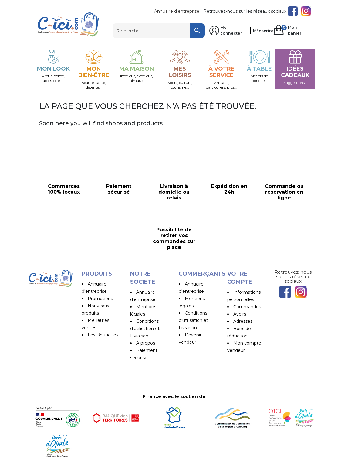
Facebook (293, 11)
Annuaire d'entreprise (176, 11)
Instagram (306, 11)
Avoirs (239, 314)
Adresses (242, 321)
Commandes (247, 306)
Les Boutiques (103, 335)
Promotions (100, 298)
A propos (145, 343)
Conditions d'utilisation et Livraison (145, 329)
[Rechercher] (159, 30)
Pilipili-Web (207, 455)
